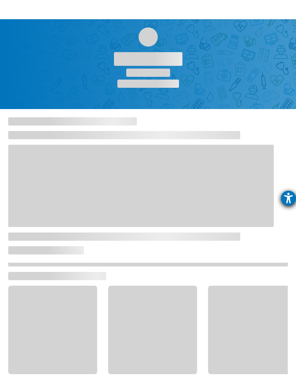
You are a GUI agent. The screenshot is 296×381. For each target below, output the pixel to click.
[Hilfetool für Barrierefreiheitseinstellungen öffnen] (288, 198)
